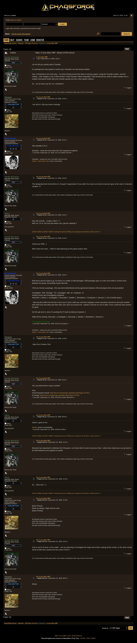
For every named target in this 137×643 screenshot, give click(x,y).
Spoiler (34, 427)
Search (19, 40)
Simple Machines (77, 636)
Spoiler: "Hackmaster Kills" (40, 161)
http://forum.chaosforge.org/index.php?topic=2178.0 (69, 393)
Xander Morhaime (12, 57)
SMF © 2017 (67, 636)
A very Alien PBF (42, 57)
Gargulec (41, 43)
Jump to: (105, 628)
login (12, 20)
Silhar (7, 213)
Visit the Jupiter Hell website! (21, 34)
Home (6, 40)
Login (32, 40)
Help (12, 40)
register (18, 20)
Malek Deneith (10, 139)
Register (40, 40)
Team (26, 40)
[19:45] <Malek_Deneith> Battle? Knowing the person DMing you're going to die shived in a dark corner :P (66, 231)
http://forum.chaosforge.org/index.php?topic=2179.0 (59, 395)
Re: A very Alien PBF (43, 97)
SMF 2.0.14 (58, 636)
